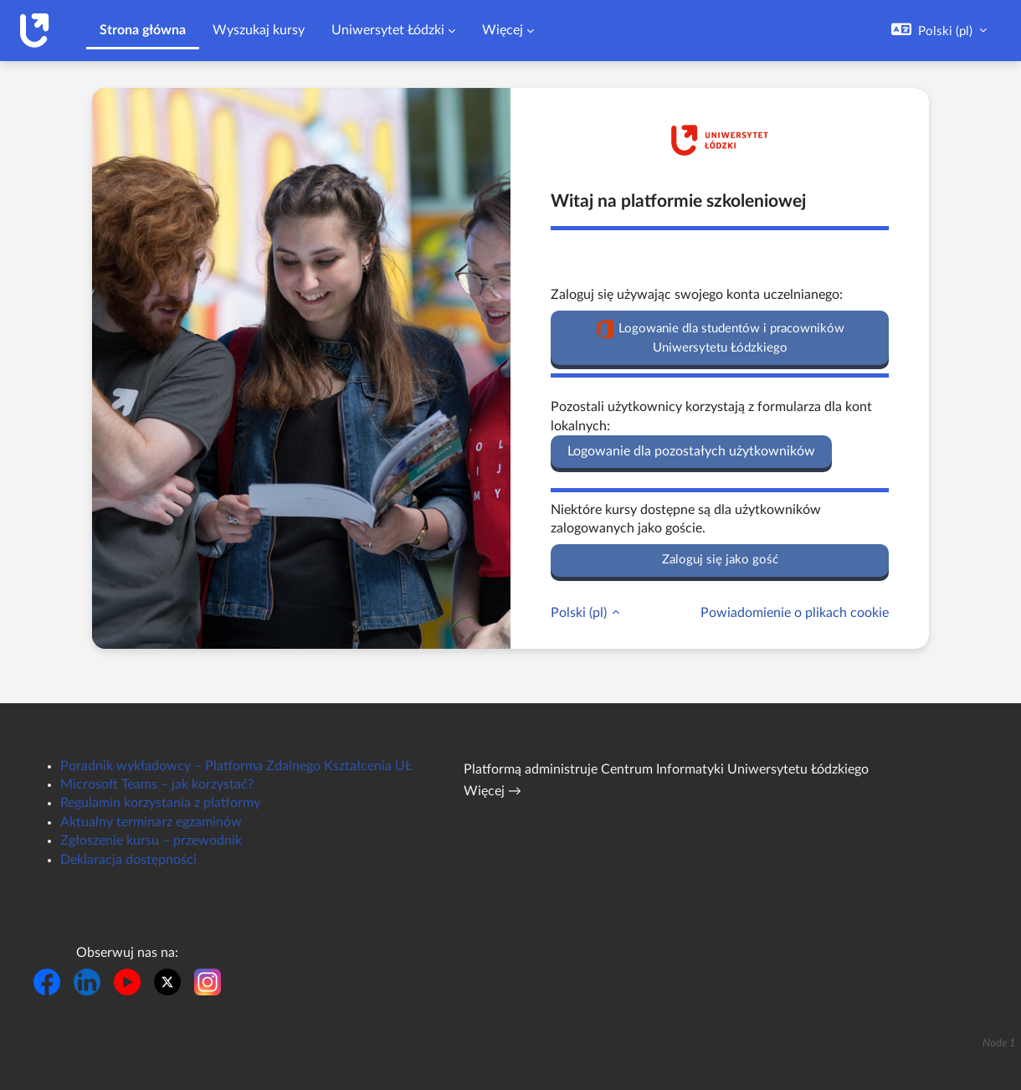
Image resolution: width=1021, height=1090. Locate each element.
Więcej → (492, 791)
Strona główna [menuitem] (143, 30)
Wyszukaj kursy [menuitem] (259, 30)
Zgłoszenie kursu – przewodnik (151, 840)
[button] (939, 31)
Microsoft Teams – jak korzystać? (157, 784)
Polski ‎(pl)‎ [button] (580, 613)
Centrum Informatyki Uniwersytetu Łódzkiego (735, 769)
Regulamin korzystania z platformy (160, 803)
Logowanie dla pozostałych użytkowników (691, 451)
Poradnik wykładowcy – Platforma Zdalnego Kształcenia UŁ (236, 766)
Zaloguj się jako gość (720, 559)
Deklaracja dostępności (128, 859)
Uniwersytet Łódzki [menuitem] (387, 30)
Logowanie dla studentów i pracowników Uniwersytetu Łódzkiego (719, 336)
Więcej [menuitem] (502, 30)
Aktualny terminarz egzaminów (151, 822)
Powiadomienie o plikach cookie (794, 613)
